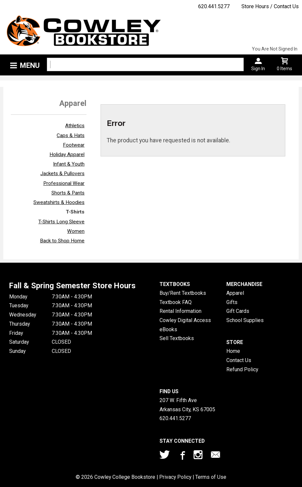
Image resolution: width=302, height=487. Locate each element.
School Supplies (245, 320)
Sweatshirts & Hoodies (59, 202)
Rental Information (180, 311)
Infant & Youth (69, 164)
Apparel (235, 293)
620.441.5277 (214, 6)
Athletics (75, 126)
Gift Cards (237, 311)
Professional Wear (64, 183)
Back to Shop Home (62, 241)
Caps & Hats (71, 135)
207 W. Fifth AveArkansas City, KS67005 (187, 405)
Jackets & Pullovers (62, 173)
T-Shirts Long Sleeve (61, 222)
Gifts (231, 302)
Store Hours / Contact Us (270, 6)
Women (76, 231)
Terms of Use (210, 477)
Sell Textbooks (177, 338)
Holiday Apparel (67, 154)
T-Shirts (75, 212)
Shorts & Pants (68, 193)
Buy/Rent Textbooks (183, 293)
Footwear (74, 145)
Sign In (258, 68)
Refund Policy (242, 369)
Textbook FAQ (176, 302)
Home (233, 351)
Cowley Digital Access (185, 320)
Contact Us (238, 360)
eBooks (168, 329)
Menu (30, 65)
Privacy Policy (175, 477)
